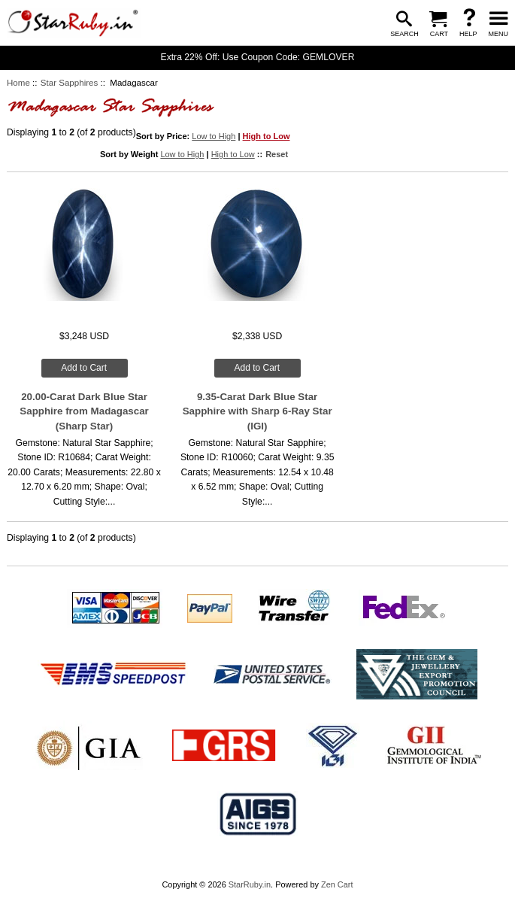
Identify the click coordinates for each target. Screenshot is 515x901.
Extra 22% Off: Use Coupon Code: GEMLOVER (258, 57)
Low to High (213, 136)
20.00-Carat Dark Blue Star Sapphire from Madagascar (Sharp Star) (84, 411)
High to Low (266, 136)
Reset (276, 154)
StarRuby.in (250, 884)
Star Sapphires (69, 82)
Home (18, 82)
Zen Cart (337, 884)
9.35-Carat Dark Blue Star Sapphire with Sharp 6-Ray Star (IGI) (257, 411)
